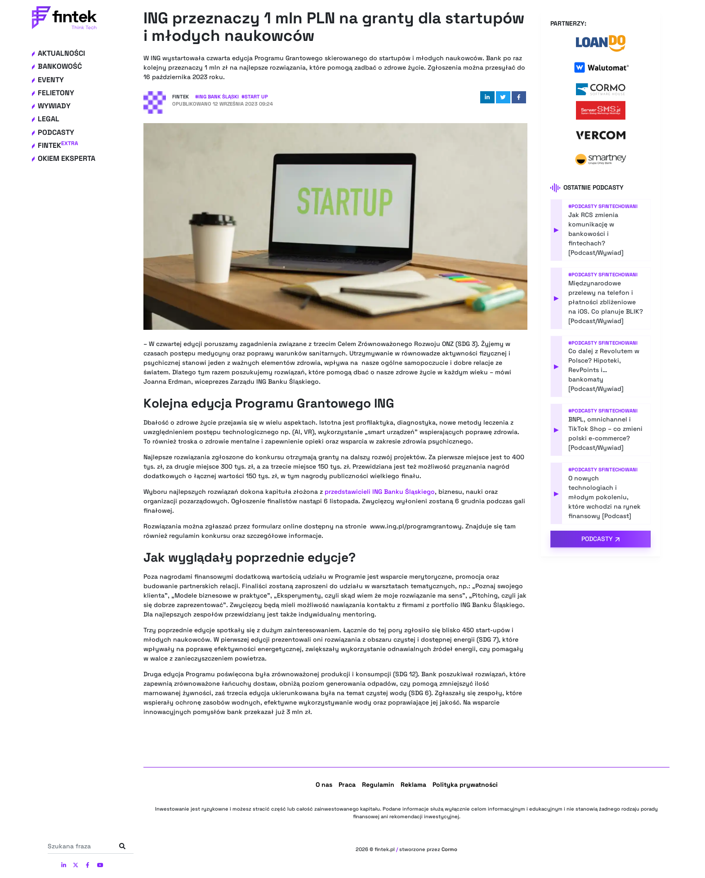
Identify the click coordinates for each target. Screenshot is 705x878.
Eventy (51, 79)
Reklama (413, 784)
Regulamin (378, 784)
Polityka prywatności (465, 784)
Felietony (56, 93)
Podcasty (56, 132)
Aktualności (61, 53)
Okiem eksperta (66, 158)
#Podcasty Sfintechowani (603, 206)
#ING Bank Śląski (217, 96)
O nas (324, 784)
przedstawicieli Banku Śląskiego (380, 492)
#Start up (254, 96)
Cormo (449, 849)
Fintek (58, 145)
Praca (347, 784)
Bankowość (60, 66)
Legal (48, 119)
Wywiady (54, 106)
